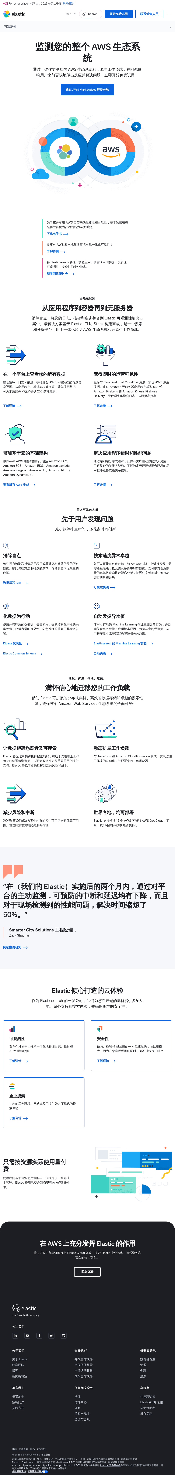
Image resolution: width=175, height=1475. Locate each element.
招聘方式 (18, 1401)
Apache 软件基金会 (110, 1458)
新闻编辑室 (19, 1369)
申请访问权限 (84, 1363)
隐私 (78, 1401)
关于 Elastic (20, 1352)
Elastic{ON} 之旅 (151, 1395)
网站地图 (41, 1441)
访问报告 (68, 3)
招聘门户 (18, 1395)
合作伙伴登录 (84, 1358)
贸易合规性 (82, 1406)
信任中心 (81, 1395)
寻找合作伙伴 (84, 1352)
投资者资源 (147, 1352)
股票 (143, 1369)
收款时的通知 (19, 1464)
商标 (14, 1441)
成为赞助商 (147, 1401)
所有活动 (146, 1406)
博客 (15, 1363)
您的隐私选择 (35, 1464)
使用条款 (23, 1441)
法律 (78, 1389)
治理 (143, 1358)
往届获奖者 (147, 1389)
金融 (143, 1363)
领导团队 (18, 1358)
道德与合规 (82, 1412)
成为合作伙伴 (84, 1369)
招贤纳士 (18, 1389)
